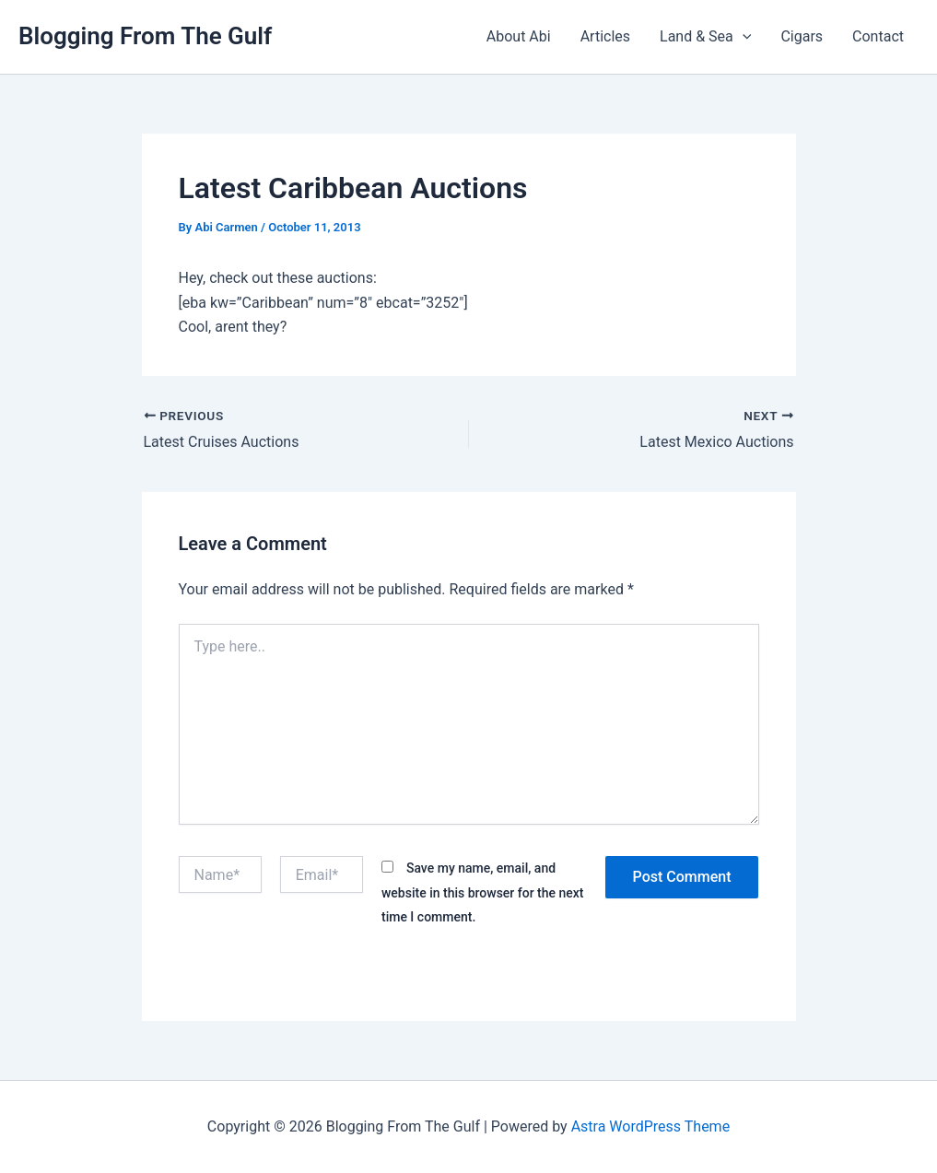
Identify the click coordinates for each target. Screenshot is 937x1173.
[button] (742, 37)
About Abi (518, 36)
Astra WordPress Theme (650, 1126)
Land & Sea (705, 37)
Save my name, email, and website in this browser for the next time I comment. (482, 892)
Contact (878, 36)
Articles (605, 36)
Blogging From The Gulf (145, 36)
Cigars (801, 36)
